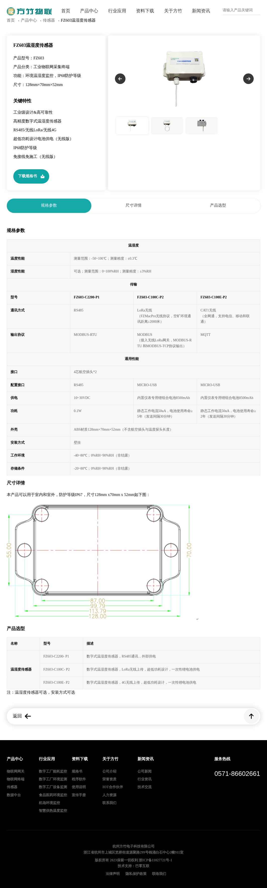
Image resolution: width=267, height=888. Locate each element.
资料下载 (145, 11)
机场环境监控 (49, 803)
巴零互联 (142, 866)
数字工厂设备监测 (53, 787)
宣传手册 (79, 795)
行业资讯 (145, 779)
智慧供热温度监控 (53, 811)
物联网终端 (15, 779)
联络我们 (159, 874)
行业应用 (117, 11)
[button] (120, 87)
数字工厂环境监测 (53, 779)
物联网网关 (15, 772)
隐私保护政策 (136, 874)
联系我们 (109, 803)
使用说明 (79, 787)
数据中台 (14, 795)
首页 (65, 11)
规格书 (77, 772)
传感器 (12, 787)
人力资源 (109, 795)
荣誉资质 (109, 779)
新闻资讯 (201, 11)
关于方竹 (173, 11)
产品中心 (89, 11)
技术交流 (145, 787)
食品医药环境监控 (53, 795)
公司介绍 (109, 772)
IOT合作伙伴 (112, 787)
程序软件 (79, 779)
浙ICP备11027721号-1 (155, 860)
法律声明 (113, 874)
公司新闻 (145, 772)
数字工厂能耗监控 (53, 772)
